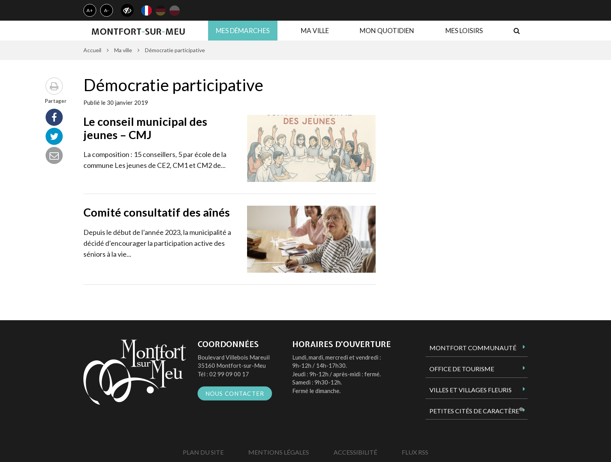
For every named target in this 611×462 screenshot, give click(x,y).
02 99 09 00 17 (229, 373)
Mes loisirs (464, 30)
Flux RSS (415, 452)
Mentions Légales (278, 452)
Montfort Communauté (472, 347)
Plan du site (203, 452)
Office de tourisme (461, 368)
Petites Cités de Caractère (476, 410)
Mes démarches (243, 30)
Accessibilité (355, 452)
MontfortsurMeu (138, 31)
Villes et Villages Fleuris (470, 389)
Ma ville (315, 30)
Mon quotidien (387, 30)
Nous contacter (235, 393)
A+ (90, 10)
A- (106, 10)
